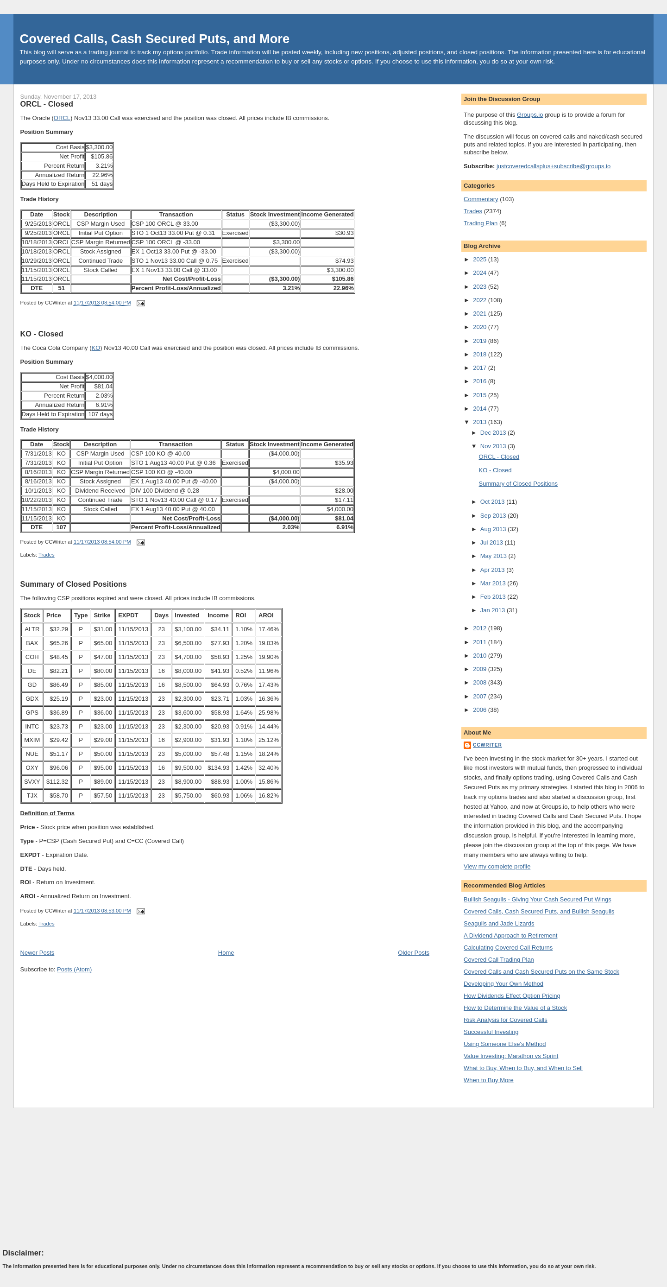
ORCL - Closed (46, 104)
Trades (46, 555)
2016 (480, 381)
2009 (480, 669)
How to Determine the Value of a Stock (515, 1007)
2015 (480, 395)
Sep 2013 (494, 515)
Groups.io (530, 114)
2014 (480, 408)
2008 (480, 682)
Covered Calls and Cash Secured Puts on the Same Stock (541, 971)
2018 (480, 354)
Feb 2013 (494, 596)
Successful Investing (491, 1031)
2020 (480, 326)
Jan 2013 (493, 610)
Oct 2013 (493, 501)
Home (226, 952)
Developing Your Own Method (503, 983)
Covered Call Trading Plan (499, 959)
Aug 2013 (494, 529)
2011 (480, 642)
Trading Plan (480, 223)
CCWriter (487, 745)
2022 (480, 300)
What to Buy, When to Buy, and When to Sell (523, 1068)
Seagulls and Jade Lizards (499, 923)
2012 (480, 628)
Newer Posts (37, 952)
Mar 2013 (494, 583)
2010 (480, 655)
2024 (480, 272)
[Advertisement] (72, 1178)
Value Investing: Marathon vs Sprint (511, 1055)
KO (96, 347)
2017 (480, 367)
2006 (480, 709)
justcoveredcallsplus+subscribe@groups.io (553, 166)
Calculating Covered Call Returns (508, 947)
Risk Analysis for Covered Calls (505, 1019)
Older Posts (413, 952)
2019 (480, 340)
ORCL (62, 117)
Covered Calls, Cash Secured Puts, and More (155, 39)
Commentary (481, 199)
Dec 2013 (494, 432)
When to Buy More (489, 1080)
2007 (480, 696)
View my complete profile (497, 866)
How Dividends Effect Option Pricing (512, 995)
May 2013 (494, 555)
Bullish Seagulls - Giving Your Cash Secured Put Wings (537, 899)
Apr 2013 (493, 569)
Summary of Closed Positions (73, 584)
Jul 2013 (492, 542)
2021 (480, 313)
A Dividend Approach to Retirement (510, 935)
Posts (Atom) (74, 969)
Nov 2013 (494, 446)
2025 (480, 259)
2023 (480, 286)
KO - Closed (41, 334)
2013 (480, 421)
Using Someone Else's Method (505, 1043)
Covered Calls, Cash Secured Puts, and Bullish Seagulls (539, 911)
